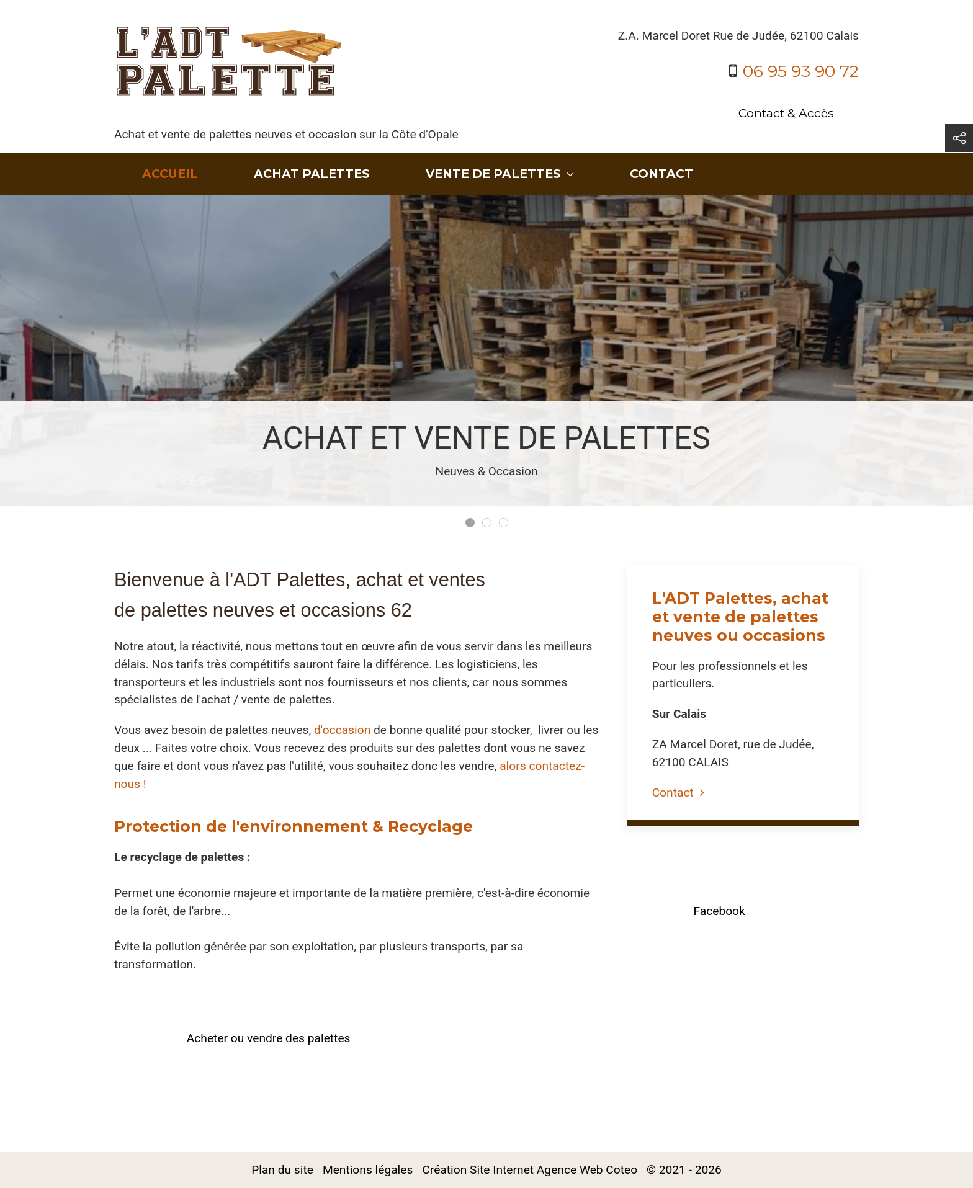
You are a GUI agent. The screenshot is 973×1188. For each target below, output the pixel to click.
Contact (661, 173)
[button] (959, 138)
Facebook (719, 911)
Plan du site (282, 1170)
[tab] (470, 522)
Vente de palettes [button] (500, 173)
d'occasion (342, 730)
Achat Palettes (312, 173)
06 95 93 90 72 (801, 71)
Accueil (170, 173)
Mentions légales (368, 1170)
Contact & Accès (786, 112)
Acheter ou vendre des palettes (269, 1038)
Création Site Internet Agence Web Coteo (529, 1170)
